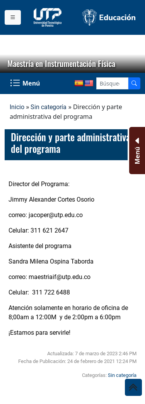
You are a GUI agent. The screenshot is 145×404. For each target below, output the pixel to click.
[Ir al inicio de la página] (133, 387)
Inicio (17, 107)
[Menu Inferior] (136, 150)
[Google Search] (112, 83)
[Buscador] (134, 83)
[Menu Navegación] (26, 83)
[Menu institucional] (13, 17)
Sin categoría (49, 107)
